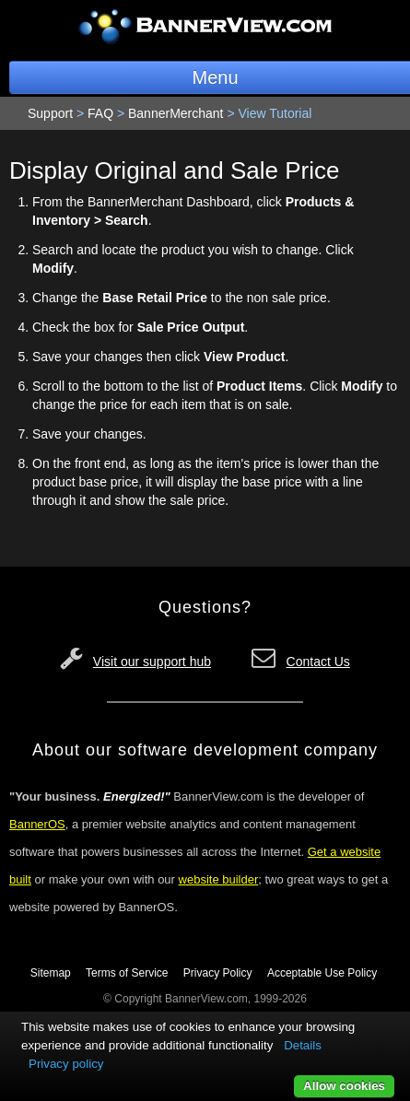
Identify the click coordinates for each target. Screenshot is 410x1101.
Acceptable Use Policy (322, 972)
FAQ (100, 113)
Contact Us (318, 661)
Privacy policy (66, 1064)
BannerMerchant (176, 113)
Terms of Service (127, 972)
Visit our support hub (152, 661)
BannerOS (37, 824)
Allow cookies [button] (344, 1086)
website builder (219, 879)
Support (50, 113)
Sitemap (50, 972)
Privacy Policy (217, 972)
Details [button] (303, 1045)
